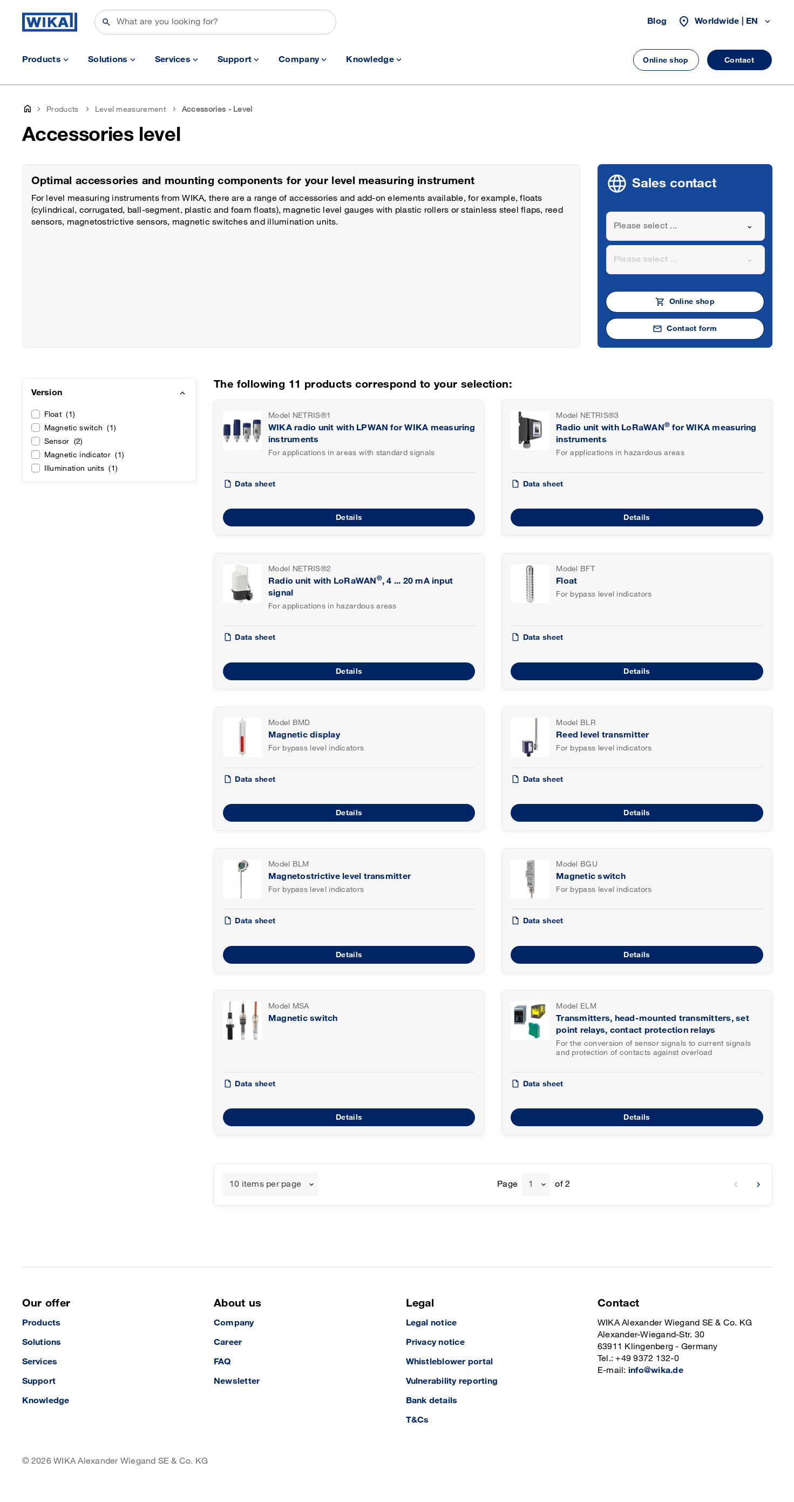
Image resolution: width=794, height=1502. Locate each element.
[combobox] (685, 226)
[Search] (215, 22)
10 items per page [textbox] (265, 1184)
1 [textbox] (530, 1184)
